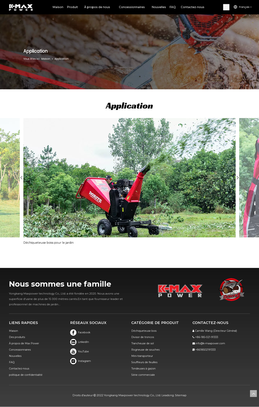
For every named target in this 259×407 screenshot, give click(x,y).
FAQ (12, 362)
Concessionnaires (20, 349)
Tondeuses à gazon (143, 368)
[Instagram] (80, 361)
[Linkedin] (80, 342)
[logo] (231, 289)
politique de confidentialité (25, 374)
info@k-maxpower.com (210, 343)
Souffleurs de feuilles (144, 362)
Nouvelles (15, 356)
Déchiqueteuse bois (143, 330)
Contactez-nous (19, 368)
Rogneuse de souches (145, 349)
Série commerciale (143, 374)
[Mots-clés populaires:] (226, 7)
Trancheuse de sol (142, 343)
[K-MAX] (180, 290)
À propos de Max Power (24, 343)
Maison (13, 330)
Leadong (168, 395)
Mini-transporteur (142, 356)
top (253, 393)
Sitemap (181, 395)
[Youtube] (80, 351)
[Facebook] (80, 332)
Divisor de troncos (142, 337)
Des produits (17, 337)
